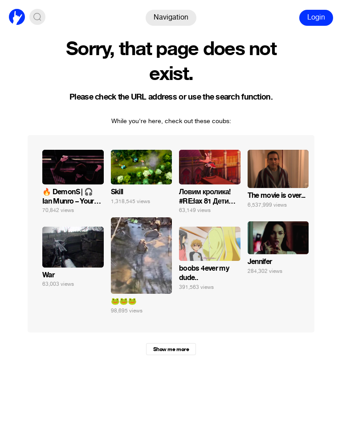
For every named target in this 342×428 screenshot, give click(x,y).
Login (316, 17)
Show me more (171, 349)
